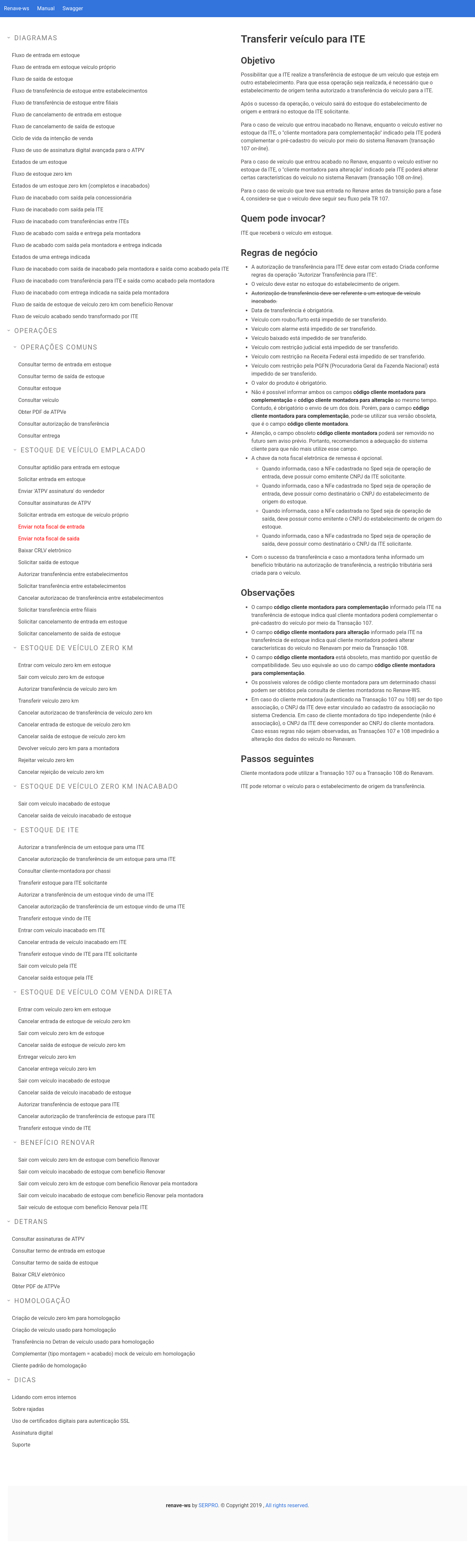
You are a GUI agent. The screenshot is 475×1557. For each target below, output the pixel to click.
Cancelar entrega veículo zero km (57, 1069)
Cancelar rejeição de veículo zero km (61, 772)
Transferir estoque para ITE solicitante (62, 883)
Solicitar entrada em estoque (51, 479)
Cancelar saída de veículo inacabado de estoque (74, 815)
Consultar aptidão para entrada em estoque (69, 467)
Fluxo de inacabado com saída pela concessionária (72, 198)
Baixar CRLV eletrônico (44, 550)
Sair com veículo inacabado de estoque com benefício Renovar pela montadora (110, 1195)
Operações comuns (58, 347)
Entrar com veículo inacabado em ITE (61, 930)
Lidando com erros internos (44, 1397)
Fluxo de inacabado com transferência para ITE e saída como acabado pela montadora (113, 281)
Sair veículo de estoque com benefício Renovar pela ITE (82, 1207)
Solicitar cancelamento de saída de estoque (69, 633)
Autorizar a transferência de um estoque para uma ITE (81, 847)
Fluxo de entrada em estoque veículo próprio (64, 67)
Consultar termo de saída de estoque (61, 376)
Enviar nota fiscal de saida (48, 538)
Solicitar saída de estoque (48, 562)
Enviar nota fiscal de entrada (51, 527)
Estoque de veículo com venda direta (96, 992)
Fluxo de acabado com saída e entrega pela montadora (76, 233)
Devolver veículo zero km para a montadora (68, 748)
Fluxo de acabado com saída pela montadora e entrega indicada (87, 245)
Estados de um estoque (39, 162)
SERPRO (208, 1505)
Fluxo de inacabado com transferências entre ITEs (70, 221)
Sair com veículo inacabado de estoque (64, 804)
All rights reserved (287, 1505)
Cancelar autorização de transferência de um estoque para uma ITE (96, 859)
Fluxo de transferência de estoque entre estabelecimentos (79, 91)
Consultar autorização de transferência (63, 424)
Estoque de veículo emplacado (83, 450)
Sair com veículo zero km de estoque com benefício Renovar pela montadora (108, 1183)
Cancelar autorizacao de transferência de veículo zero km (85, 713)
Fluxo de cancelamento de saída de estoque (63, 126)
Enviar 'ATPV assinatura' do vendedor (61, 491)
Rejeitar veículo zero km (46, 760)
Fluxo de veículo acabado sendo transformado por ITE (75, 316)
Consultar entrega (39, 436)
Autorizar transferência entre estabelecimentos (73, 574)
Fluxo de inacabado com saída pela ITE (57, 209)
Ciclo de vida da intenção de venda (52, 138)
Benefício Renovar (57, 1142)
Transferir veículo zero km (48, 701)
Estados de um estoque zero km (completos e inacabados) (80, 186)
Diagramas (35, 38)
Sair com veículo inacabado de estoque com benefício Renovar (91, 1172)
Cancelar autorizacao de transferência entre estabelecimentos (91, 598)
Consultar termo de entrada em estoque (64, 364)
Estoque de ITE (49, 830)
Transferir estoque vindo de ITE (54, 918)
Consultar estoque (39, 388)
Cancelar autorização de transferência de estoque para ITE (86, 1116)
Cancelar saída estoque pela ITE (55, 978)
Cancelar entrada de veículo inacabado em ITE (72, 942)
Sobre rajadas (28, 1409)
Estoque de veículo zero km (76, 648)
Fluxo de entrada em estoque (46, 55)
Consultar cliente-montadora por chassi (64, 871)
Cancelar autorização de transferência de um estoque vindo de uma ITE (101, 906)
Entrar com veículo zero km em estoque (64, 665)
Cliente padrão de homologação (49, 1365)
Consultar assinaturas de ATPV (54, 503)
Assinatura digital (32, 1433)
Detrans (31, 1222)
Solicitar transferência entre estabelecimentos (72, 586)
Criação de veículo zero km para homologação (66, 1318)
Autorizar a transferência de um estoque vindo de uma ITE (86, 895)
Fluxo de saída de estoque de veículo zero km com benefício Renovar (92, 304)
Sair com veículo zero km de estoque (61, 677)
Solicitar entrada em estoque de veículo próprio (73, 515)
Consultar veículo (38, 400)
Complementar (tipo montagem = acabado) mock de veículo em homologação (103, 1354)
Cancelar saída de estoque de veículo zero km (71, 736)
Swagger (73, 8)
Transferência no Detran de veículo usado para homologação (83, 1342)
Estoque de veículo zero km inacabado (99, 786)
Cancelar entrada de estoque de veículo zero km (74, 724)
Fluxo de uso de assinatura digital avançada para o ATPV (78, 150)
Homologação (42, 1301)
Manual (46, 8)
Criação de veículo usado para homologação (64, 1330)
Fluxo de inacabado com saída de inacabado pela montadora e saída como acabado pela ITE (120, 269)
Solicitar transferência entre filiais (57, 610)
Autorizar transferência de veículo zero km (67, 689)
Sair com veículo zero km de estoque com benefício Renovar (88, 1160)
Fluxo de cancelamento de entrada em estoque (66, 114)
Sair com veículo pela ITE (47, 966)
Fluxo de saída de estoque (42, 79)
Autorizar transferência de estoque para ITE (68, 1104)
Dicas (25, 1380)
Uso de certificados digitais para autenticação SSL (71, 1421)
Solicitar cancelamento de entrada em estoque (72, 622)
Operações (35, 331)
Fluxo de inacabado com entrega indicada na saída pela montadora (90, 293)
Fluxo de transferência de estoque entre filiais (65, 103)
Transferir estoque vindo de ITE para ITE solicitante (77, 954)
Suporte (21, 1445)
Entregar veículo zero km (47, 1057)
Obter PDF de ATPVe (42, 412)
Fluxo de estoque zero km (42, 174)
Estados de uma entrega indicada (51, 257)
